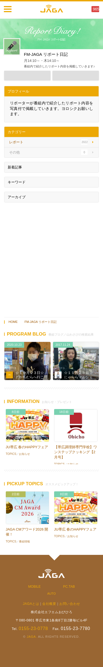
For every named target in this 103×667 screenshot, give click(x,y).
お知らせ (24, 453)
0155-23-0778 (33, 628)
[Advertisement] (51, 258)
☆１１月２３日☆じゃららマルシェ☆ (78, 377)
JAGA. (32, 636)
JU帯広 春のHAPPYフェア (27, 447)
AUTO (51, 593)
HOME (13, 321)
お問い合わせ (69, 604)
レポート (11, 368)
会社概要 (49, 604)
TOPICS (11, 453)
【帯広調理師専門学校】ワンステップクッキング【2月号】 (75, 452)
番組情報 (24, 541)
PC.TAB (69, 587)
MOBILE (34, 587)
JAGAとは (31, 604)
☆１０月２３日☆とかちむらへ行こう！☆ (29, 377)
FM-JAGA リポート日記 (40, 321)
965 (96, 9)
